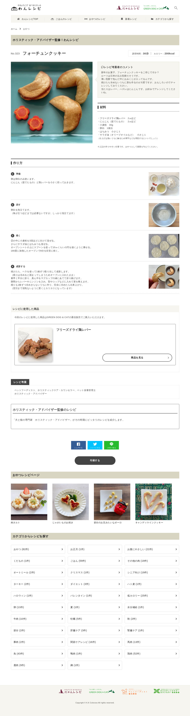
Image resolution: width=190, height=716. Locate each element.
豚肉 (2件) (19, 642)
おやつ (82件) (21, 549)
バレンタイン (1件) (81, 595)
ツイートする (95, 445)
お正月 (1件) (77, 549)
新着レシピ (129, 19)
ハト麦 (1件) (134, 584)
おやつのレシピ (95, 19)
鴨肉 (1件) (76, 653)
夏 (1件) (74, 607)
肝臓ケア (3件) (78, 630)
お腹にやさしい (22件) (140, 549)
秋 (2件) (131, 618)
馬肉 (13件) (133, 642)
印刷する (95, 460)
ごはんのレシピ (61, 19)
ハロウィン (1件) (23, 595)
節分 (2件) (19, 630)
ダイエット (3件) (79, 584)
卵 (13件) (19, 607)
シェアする (78, 445)
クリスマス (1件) (79, 572)
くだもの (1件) (22, 560)
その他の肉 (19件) (137, 560)
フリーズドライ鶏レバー (112, 118)
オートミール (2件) (24, 572)
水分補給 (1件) (135, 607)
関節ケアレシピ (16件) (83, 642)
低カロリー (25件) (137, 595)
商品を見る (137, 357)
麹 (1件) (74, 665)
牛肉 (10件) (20, 618)
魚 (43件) (19, 653)
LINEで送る (111, 445)
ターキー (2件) (22, 584)
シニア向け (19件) (137, 572)
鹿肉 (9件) (19, 665)
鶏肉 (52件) (133, 653)
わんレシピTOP (27, 19)
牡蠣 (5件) (76, 618)
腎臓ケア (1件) (135, 630)
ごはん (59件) (78, 560)
